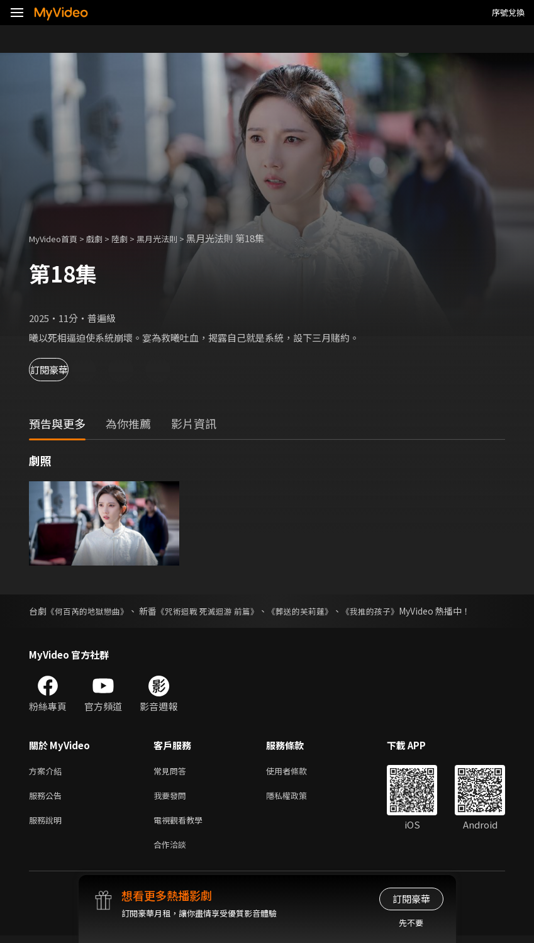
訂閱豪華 (63, 369)
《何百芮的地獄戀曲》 (91, 611)
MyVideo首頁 (57, 238)
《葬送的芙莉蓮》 (316, 611)
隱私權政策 (297, 798)
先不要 (411, 923)
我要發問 (172, 798)
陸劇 (132, 238)
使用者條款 (297, 771)
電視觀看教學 (181, 824)
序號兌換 (508, 12)
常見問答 (172, 771)
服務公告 (48, 798)
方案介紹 (48, 771)
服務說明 (48, 824)
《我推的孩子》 (391, 611)
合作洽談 (172, 850)
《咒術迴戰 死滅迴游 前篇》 (217, 611)
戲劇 (104, 238)
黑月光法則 (173, 238)
